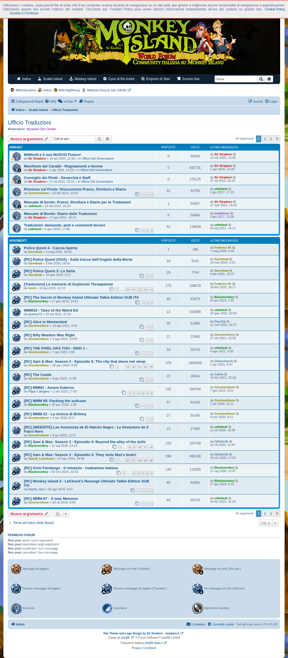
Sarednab (35, 251)
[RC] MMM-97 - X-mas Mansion (51, 498)
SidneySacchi (223, 361)
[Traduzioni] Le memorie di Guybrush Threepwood (68, 284)
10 (127, 289)
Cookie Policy (275, 9)
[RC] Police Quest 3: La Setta (49, 271)
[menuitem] (50, 101)
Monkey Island (82, 79)
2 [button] (265, 138)
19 (151, 367)
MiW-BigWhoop (69, 90)
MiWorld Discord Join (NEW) (107, 90)
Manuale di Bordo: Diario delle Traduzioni (60, 214)
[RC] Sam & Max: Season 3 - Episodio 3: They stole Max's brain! (80, 455)
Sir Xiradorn (37, 158)
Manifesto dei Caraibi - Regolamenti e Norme (63, 166)
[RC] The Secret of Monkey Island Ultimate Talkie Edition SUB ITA (81, 297)
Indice (24, 79)
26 (127, 460)
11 (133, 289)
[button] (277, 138)
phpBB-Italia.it (153, 643)
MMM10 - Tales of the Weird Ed (51, 310)
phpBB (125, 637)
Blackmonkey (38, 301)
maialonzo (222, 213)
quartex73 (35, 314)
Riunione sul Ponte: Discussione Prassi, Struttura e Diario (75, 189)
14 (151, 289)
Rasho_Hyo (36, 489)
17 (139, 367)
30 (151, 460)
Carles (218, 374)
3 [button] (271, 138)
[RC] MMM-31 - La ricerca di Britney (55, 414)
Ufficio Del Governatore (98, 158)
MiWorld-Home (26, 90)
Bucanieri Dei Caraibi (41, 129)
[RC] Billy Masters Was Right (49, 335)
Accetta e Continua (24, 13)
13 (145, 289)
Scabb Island (50, 79)
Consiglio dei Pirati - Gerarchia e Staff (57, 178)
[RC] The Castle (37, 375)
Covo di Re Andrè (118, 79)
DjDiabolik (221, 441)
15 (127, 367)
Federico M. (222, 247)
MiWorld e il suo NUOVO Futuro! (52, 155)
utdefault (220, 188)
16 (133, 367)
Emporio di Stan (155, 79)
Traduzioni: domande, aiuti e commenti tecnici (64, 225)
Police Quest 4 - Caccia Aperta (50, 248)
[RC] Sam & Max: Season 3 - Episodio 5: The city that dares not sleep (84, 361)
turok (32, 288)
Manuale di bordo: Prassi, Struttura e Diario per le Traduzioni (77, 202)
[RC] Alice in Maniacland (45, 322)
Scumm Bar (188, 79)
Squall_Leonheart (41, 458)
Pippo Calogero (39, 391)
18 (145, 367)
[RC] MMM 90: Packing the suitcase (55, 401)
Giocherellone (38, 193)
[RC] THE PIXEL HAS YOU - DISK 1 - (55, 348)
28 (139, 460)
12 (139, 289)
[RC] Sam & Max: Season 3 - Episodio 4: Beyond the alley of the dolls (85, 442)
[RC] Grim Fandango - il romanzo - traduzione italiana (71, 468)
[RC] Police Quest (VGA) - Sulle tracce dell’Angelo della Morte (78, 259)
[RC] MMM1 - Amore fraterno (49, 387)
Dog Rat (220, 321)
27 (133, 460)
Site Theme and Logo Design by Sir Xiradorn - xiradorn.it (141, 633)
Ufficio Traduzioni (29, 122)
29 (145, 460)
